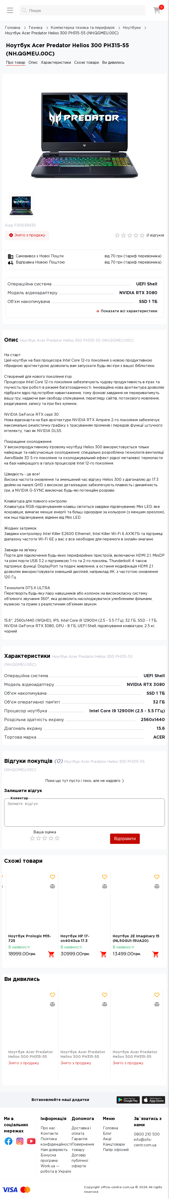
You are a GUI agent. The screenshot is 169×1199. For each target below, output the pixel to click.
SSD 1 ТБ (148, 302)
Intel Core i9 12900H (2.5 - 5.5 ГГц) (127, 711)
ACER (159, 737)
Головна (110, 1128)
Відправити (125, 838)
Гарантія (79, 1139)
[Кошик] (157, 10)
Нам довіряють (54, 1150)
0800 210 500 (147, 1134)
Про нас (48, 1128)
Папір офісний (116, 1150)
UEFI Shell (146, 284)
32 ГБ (159, 702)
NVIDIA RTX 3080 (138, 293)
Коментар (19, 798)
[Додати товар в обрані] (52, 877)
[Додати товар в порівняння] (52, 886)
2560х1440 (153, 720)
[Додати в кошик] (51, 954)
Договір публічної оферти (80, 1161)
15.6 (161, 729)
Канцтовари (114, 1144)
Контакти (49, 1133)
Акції (107, 1139)
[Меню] (10, 10)
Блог (107, 1133)
